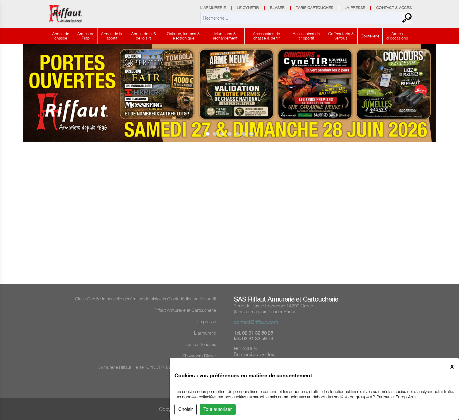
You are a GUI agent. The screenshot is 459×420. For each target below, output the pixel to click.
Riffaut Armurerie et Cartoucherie (185, 310)
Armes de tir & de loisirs (143, 35)
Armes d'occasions (397, 35)
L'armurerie (205, 332)
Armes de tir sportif (111, 35)
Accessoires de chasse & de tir (266, 35)
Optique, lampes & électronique (183, 35)
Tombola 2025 (202, 378)
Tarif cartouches (201, 344)
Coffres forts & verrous (341, 35)
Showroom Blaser (199, 355)
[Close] (452, 366)
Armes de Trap (85, 35)
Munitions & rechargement (225, 35)
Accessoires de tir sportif (306, 35)
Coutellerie (370, 35)
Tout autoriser (217, 409)
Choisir (185, 409)
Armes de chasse (60, 35)
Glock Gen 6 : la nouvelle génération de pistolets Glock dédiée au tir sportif (145, 298)
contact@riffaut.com (256, 322)
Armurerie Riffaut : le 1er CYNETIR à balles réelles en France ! (157, 367)
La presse (206, 321)
